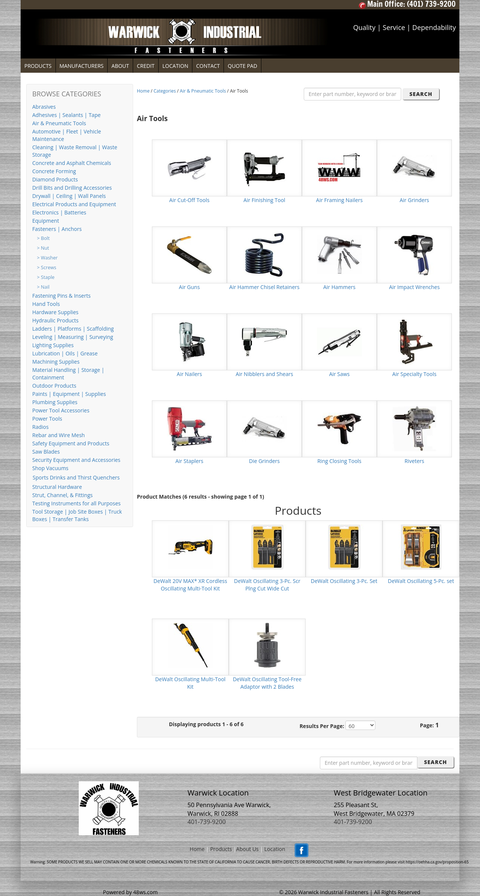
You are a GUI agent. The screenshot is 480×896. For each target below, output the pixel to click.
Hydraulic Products (55, 320)
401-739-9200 (207, 822)
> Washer (47, 258)
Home (143, 91)
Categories (165, 91)
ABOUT (120, 65)
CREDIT (145, 65)
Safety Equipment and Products (70, 443)
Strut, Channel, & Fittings (62, 495)
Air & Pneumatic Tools (59, 123)
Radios (40, 426)
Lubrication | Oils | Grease (65, 353)
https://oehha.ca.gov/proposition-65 (437, 862)
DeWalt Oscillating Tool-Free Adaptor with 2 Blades (267, 683)
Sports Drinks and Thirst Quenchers (76, 477)
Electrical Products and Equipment (74, 204)
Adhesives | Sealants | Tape (66, 114)
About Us (247, 849)
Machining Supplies (56, 361)
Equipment (45, 220)
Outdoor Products (54, 385)
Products (221, 849)
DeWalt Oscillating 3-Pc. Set (344, 580)
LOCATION (175, 65)
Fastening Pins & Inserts (61, 295)
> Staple (46, 277)
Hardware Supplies (55, 312)
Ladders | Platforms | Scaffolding (73, 328)
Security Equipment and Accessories (76, 459)
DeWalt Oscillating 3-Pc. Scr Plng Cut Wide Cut (267, 584)
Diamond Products (55, 179)
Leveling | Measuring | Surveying (72, 336)
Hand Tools (46, 303)
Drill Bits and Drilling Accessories (72, 187)
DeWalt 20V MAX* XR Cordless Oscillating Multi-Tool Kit (190, 584)
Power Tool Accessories (60, 410)
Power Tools (47, 418)
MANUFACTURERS (82, 65)
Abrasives (44, 106)
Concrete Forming (54, 171)
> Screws (46, 267)
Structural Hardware (57, 486)
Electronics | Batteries (59, 212)
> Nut (43, 248)
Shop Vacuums (50, 468)
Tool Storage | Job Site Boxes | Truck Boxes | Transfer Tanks (77, 515)
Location (274, 849)
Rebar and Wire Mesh (58, 435)
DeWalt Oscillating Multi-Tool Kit (190, 683)
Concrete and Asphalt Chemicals (71, 162)
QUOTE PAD (242, 65)
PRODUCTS (38, 65)
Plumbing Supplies (54, 402)
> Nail (43, 287)
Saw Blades (46, 451)
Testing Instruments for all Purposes (76, 503)
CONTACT (208, 65)
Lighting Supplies (53, 345)
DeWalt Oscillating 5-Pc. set (421, 580)
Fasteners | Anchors (57, 228)
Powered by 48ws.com (130, 888)
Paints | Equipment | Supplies (69, 393)
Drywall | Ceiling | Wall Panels (69, 195)
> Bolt (43, 238)
